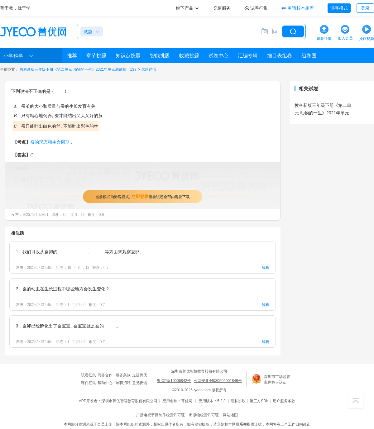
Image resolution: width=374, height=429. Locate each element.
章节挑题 (96, 55)
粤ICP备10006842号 (174, 381)
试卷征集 (88, 375)
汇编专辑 (248, 55)
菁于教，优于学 (15, 8)
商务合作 (105, 375)
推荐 (72, 55)
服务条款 (123, 375)
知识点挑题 (128, 55)
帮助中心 (105, 383)
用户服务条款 (284, 401)
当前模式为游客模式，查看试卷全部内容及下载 (142, 196)
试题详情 (148, 69)
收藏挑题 (189, 55)
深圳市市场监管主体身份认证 (277, 379)
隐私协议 (238, 401)
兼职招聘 (123, 383)
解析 (265, 267)
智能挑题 (160, 55)
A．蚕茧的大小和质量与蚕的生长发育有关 (54, 106)
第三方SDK (259, 401)
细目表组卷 (279, 55)
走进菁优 (139, 375)
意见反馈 (139, 383)
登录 (365, 8)
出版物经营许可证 (204, 415)
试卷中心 (218, 55)
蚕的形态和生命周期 (50, 142)
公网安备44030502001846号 (218, 381)
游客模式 (339, 8)
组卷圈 (308, 55)
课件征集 (88, 383)
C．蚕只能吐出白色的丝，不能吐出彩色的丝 (56, 126)
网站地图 (230, 415)
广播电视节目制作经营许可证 (160, 415)
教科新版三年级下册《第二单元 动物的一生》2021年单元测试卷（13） (79, 69)
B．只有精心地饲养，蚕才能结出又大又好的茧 (58, 115)
